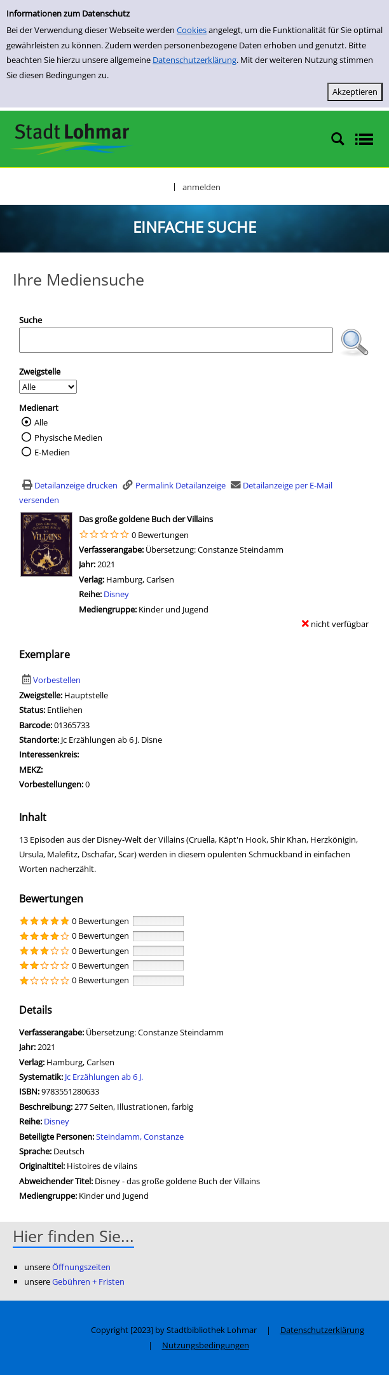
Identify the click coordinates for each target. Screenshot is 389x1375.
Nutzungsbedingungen (205, 1345)
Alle (41, 422)
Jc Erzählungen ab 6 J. (104, 1076)
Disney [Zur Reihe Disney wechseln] (116, 594)
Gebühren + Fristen (88, 1281)
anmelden (201, 187)
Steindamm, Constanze (140, 1136)
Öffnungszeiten (81, 1267)
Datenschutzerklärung (194, 60)
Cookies (192, 30)
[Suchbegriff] (176, 340)
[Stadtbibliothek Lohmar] (71, 138)
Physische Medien (68, 437)
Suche (30, 320)
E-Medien (52, 452)
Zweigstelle (39, 371)
